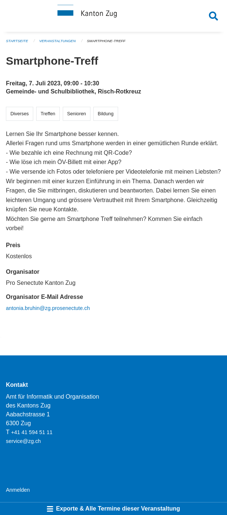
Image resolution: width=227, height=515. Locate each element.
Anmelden (18, 490)
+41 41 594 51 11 (31, 432)
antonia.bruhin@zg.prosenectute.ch (48, 308)
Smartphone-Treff (106, 41)
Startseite (17, 41)
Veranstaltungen (57, 41)
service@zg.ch (23, 441)
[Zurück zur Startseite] (113, 16)
